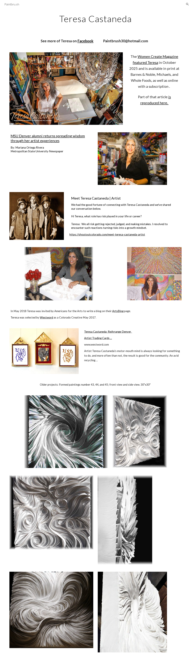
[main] (95, 19)
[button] (187, 4)
